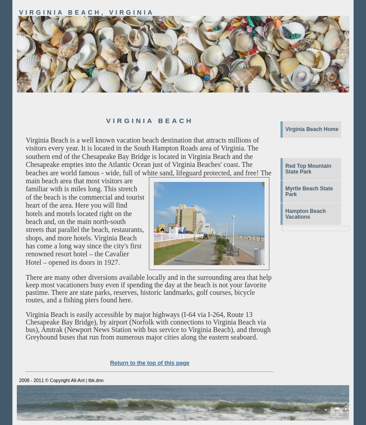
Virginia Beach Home (312, 129)
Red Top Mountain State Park (308, 169)
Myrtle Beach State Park (309, 191)
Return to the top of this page (150, 362)
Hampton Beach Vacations (305, 214)
